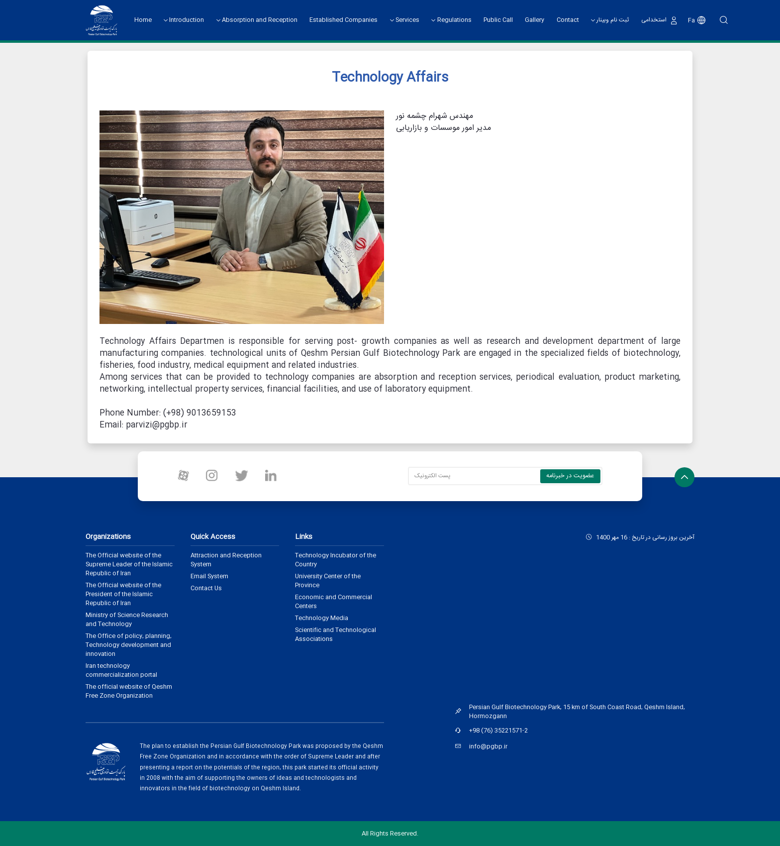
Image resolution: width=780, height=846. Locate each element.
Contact (568, 19)
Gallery (535, 19)
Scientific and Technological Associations (335, 634)
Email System (209, 576)
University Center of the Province (328, 581)
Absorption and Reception (260, 20)
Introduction (187, 20)
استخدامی (655, 19)
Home (143, 19)
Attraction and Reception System (226, 560)
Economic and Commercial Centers (333, 602)
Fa (692, 20)
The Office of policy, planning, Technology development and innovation (129, 645)
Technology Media (321, 618)
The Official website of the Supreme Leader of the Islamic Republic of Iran (129, 564)
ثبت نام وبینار (613, 20)
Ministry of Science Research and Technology (127, 620)
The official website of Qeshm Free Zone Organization (129, 691)
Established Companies (344, 19)
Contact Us (206, 588)
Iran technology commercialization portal (121, 670)
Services (408, 20)
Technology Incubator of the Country (335, 560)
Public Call (498, 19)
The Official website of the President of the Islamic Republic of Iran (123, 594)
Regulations (455, 20)
